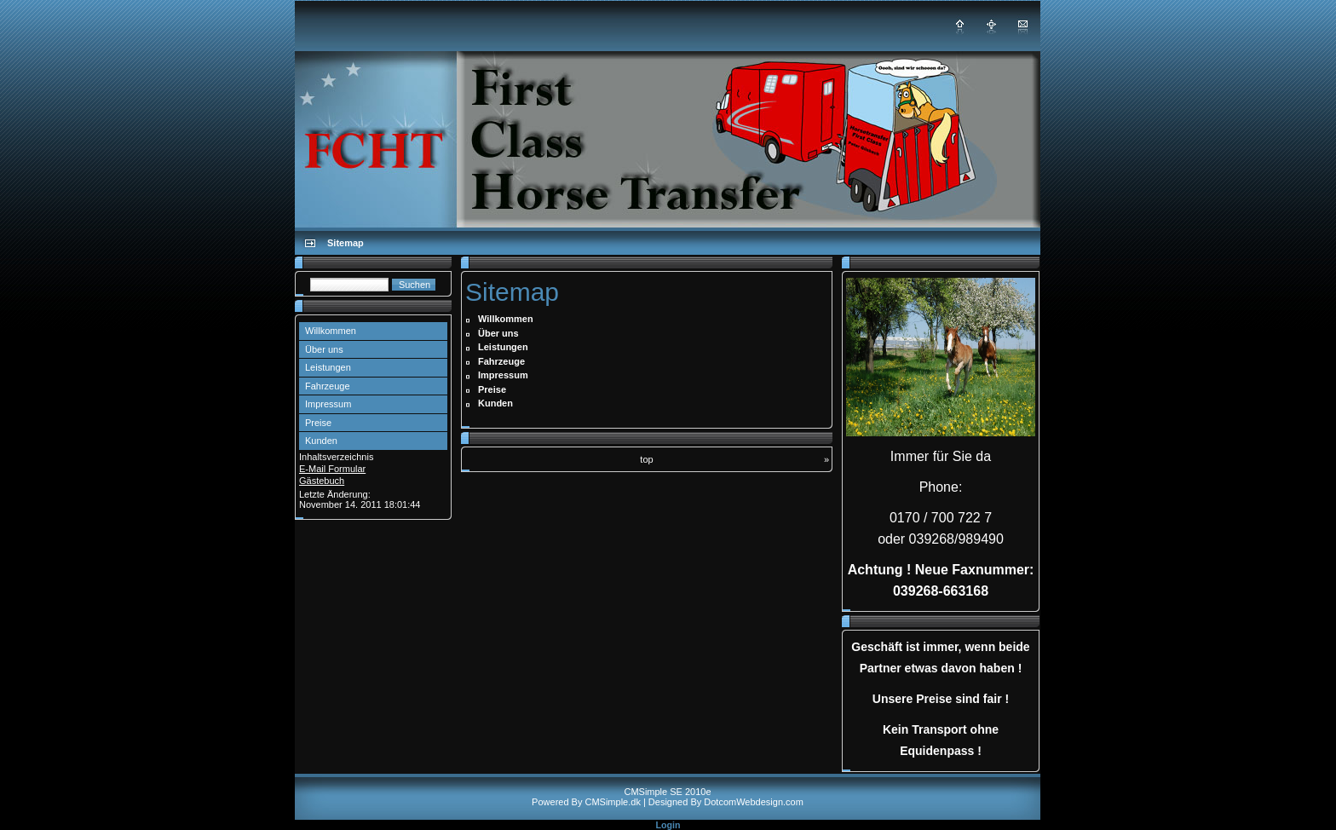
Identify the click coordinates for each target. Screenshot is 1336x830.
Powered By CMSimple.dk (586, 802)
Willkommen (330, 331)
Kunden (321, 440)
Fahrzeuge (327, 386)
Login (668, 825)
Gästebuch (321, 481)
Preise (318, 423)
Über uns (324, 349)
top (646, 459)
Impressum (328, 404)
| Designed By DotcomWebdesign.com (723, 802)
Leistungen (328, 367)
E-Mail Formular (332, 469)
